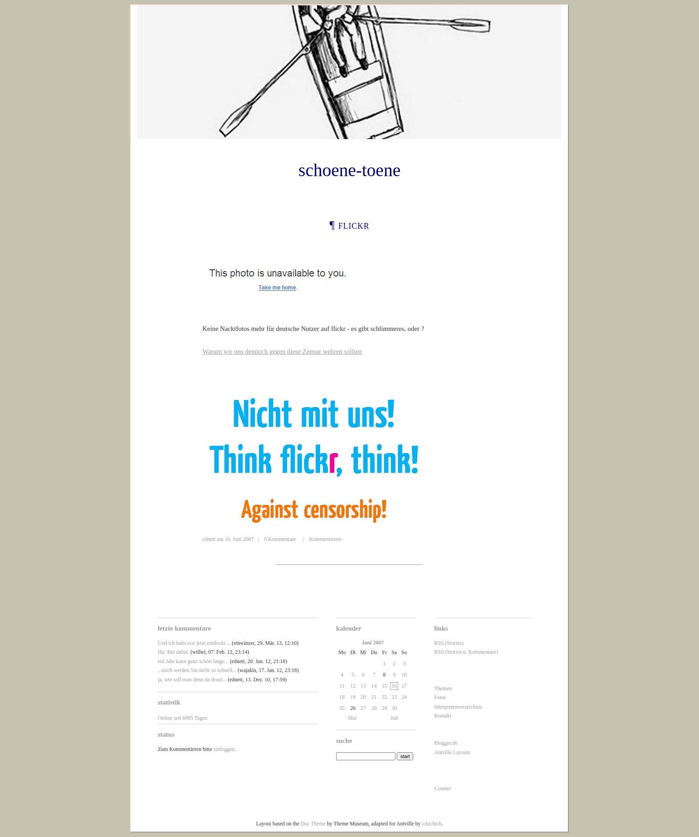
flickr (354, 225)
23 (394, 697)
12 (353, 686)
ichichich (432, 824)
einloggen (224, 749)
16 (394, 686)
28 (374, 708)
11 (342, 686)
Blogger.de (445, 743)
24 (404, 697)
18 (342, 697)
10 (404, 675)
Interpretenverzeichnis (458, 707)
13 (363, 686)
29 (384, 708)
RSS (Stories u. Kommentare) (466, 652)
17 (404, 686)
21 (374, 697)
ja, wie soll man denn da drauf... (192, 679)
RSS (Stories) (449, 643)
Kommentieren (325, 539)
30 (394, 708)
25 (342, 708)
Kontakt (443, 716)
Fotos (440, 697)
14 (374, 686)
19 (353, 697)
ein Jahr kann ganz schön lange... (193, 661)
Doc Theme (312, 824)
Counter (443, 788)
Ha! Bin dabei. (173, 652)
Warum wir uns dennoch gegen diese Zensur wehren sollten (282, 351)
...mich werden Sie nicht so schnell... (197, 670)
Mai (352, 718)
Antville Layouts (452, 752)
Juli (394, 718)
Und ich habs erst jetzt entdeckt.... (194, 643)
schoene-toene (350, 170)
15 (384, 686)
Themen (443, 688)
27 (363, 708)
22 (384, 697)
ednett (208, 539)
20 (363, 697)
